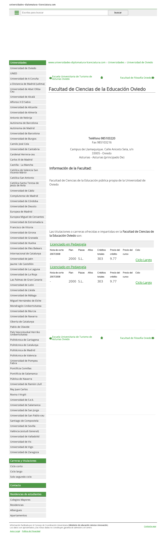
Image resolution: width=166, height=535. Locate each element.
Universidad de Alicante (23, 107)
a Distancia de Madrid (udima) (27, 83)
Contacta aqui (150, 526)
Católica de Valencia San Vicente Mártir (24, 171)
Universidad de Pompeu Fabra (24, 362)
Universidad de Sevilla (22, 426)
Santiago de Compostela (24, 420)
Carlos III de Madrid (21, 159)
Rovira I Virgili (18, 394)
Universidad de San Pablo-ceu (27, 415)
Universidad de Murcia (23, 311)
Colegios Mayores (20, 499)
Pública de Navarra (21, 378)
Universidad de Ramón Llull (26, 384)
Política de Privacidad (31, 531)
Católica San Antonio (22, 177)
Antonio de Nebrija (21, 117)
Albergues (16, 510)
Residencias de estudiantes (25, 494)
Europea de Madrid (21, 211)
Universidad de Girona (23, 232)
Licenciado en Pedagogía (68, 244)
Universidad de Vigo (21, 446)
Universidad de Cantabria (24, 149)
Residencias (17, 505)
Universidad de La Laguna (25, 269)
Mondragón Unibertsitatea (25, 305)
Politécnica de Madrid (22, 350)
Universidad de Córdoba (24, 201)
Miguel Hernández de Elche (25, 300)
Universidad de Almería (23, 112)
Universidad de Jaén (21, 258)
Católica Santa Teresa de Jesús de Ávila (24, 184)
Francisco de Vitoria (21, 227)
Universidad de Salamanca (25, 405)
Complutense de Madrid (24, 195)
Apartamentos (18, 515)
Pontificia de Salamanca (23, 373)
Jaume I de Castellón (21, 264)
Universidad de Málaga (23, 295)
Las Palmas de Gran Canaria (26, 279)
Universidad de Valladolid (24, 436)
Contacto (15, 485)
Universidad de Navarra (23, 316)
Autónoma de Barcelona (24, 123)
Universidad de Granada (24, 237)
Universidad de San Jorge (24, 410)
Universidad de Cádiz (22, 190)
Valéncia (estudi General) (24, 431)
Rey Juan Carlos (19, 389)
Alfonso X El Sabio (20, 102)
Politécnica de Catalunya (24, 345)
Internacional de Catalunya (25, 253)
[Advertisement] (83, 36)
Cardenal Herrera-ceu (22, 154)
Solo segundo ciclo (21, 476)
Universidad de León (22, 285)
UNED (13, 73)
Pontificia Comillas (20, 368)
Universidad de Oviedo (23, 68)
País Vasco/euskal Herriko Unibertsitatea (25, 333)
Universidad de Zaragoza (24, 452)
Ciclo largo (16, 471)
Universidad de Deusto (23, 206)
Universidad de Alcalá (22, 96)
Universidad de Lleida (22, 290)
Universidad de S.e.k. (22, 399)
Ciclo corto (16, 466)
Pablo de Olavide (19, 326)
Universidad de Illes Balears (26, 248)
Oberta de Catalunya (22, 321)
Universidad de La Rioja (23, 274)
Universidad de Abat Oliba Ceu (25, 90)
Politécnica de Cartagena (24, 339)
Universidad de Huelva (23, 243)
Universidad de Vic (20, 441)
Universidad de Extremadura (26, 222)
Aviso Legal (15, 531)
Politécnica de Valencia (23, 355)
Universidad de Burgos (23, 138)
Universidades (18, 62)
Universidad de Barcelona (25, 133)
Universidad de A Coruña (24, 78)
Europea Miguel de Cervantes (27, 216)
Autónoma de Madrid (22, 128)
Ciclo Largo (144, 259)
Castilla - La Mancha (21, 164)
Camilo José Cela (19, 143)
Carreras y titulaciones (23, 460)
